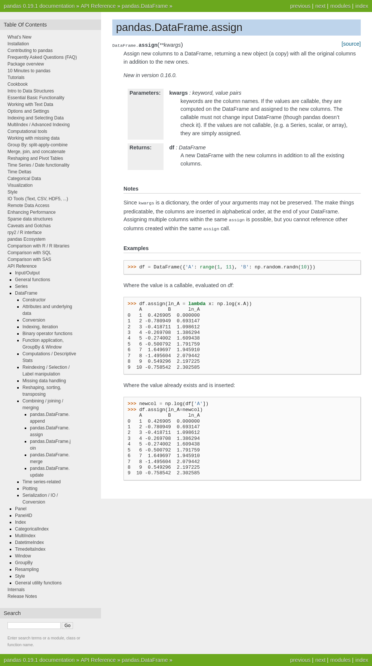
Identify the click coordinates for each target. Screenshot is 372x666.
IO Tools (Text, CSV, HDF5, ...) (37, 198)
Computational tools (27, 131)
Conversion (33, 320)
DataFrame (26, 293)
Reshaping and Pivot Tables (35, 158)
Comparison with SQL (29, 252)
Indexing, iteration (40, 326)
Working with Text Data (30, 104)
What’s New (19, 37)
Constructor (34, 299)
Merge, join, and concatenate (36, 151)
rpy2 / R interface (24, 232)
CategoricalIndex (32, 529)
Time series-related (41, 481)
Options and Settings (28, 111)
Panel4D (23, 515)
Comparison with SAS (29, 259)
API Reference (98, 6)
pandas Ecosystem (26, 239)
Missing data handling (44, 380)
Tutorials (16, 77)
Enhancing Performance (31, 212)
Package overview (25, 64)
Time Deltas (19, 171)
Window (23, 556)
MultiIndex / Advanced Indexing (38, 124)
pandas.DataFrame (145, 6)
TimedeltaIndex (30, 549)
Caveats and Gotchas (29, 225)
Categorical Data (24, 178)
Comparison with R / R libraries (38, 246)
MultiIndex (25, 535)
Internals (16, 589)
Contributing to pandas (30, 50)
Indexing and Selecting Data (35, 118)
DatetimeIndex (29, 542)
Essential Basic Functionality (35, 97)
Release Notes (22, 596)
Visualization (20, 185)
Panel (21, 508)
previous (300, 6)
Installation (18, 43)
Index (20, 522)
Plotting (29, 488)
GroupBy (24, 562)
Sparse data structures (30, 219)
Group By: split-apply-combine (37, 145)
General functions (32, 279)
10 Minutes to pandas (29, 70)
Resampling (27, 569)
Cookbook (17, 84)
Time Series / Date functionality (38, 165)
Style (12, 192)
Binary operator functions (47, 333)
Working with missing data (33, 138)
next (320, 6)
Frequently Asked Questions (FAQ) (42, 57)
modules (340, 6)
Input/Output (27, 273)
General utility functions (38, 583)
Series (21, 286)
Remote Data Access (28, 205)
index (362, 6)
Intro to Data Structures (30, 91)
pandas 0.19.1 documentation (39, 6)
